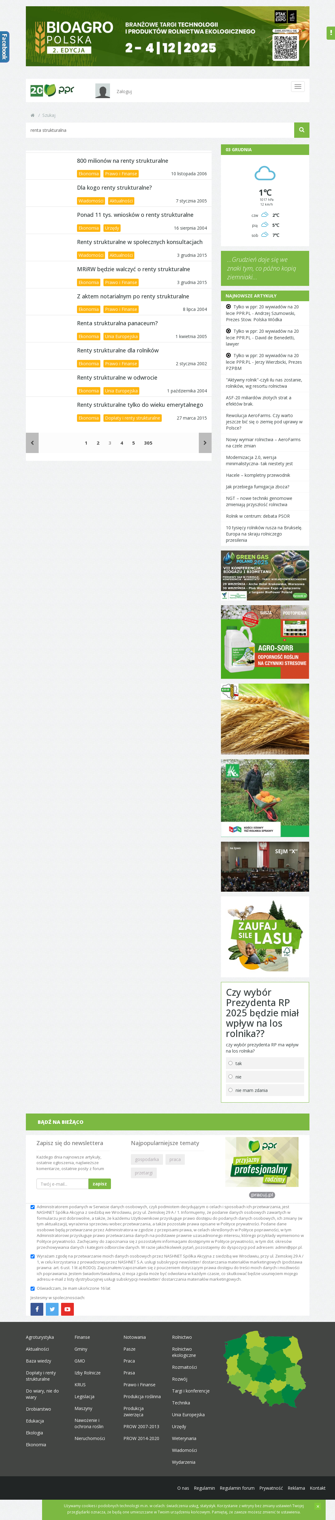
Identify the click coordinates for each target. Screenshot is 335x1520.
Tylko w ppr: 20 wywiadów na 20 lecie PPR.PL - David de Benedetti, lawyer (262, 337)
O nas (183, 1488)
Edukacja (35, 1421)
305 (148, 443)
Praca (129, 1361)
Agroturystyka (40, 1337)
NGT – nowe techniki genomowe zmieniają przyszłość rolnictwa (259, 501)
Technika (181, 1403)
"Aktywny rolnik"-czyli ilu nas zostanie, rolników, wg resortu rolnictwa (264, 383)
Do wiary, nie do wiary (42, 1394)
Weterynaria (184, 1438)
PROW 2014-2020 (141, 1438)
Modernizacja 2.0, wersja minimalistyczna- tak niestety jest (259, 460)
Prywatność (271, 1488)
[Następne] (205, 443)
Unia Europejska (121, 336)
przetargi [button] (144, 1173)
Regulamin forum (237, 1488)
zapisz (100, 1184)
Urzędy (112, 228)
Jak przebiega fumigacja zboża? (257, 487)
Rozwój (179, 1379)
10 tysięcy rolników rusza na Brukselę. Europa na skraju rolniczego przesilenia (264, 534)
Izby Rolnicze (87, 1373)
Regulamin (204, 1488)
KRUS (80, 1385)
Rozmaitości (184, 1367)
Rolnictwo (182, 1337)
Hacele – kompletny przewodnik (258, 475)
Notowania (134, 1337)
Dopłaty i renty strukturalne (132, 418)
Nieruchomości (89, 1438)
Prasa (129, 1373)
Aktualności (121, 201)
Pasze (129, 1349)
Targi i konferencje (191, 1391)
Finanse (82, 1337)
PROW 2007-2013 (141, 1426)
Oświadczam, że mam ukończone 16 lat (70, 1288)
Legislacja (84, 1396)
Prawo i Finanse (121, 174)
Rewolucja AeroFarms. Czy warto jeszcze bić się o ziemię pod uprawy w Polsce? (264, 421)
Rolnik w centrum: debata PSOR (258, 516)
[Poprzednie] (32, 443)
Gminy (80, 1349)
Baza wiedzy (38, 1361)
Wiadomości (91, 201)
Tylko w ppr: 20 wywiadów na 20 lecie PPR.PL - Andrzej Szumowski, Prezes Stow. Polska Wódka (262, 313)
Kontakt (318, 1488)
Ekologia (34, 1433)
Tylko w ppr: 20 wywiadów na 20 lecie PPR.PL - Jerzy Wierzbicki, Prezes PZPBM (264, 361)
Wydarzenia (183, 1462)
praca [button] (175, 1159)
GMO (79, 1361)
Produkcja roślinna (142, 1396)
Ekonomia (89, 174)
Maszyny (83, 1408)
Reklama (296, 1488)
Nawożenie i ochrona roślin (88, 1423)
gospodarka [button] (147, 1159)
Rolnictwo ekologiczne (184, 1352)
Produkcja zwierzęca (133, 1411)
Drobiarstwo (38, 1409)
